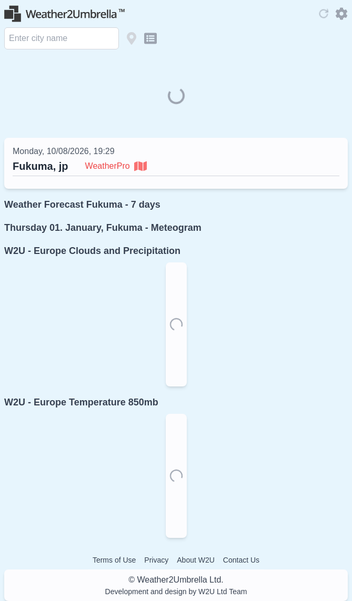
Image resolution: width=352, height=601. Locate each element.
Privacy (156, 560)
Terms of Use (114, 560)
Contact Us (241, 560)
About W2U (196, 560)
